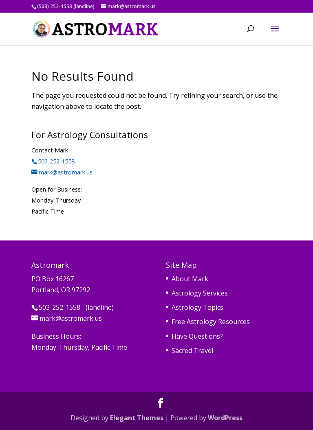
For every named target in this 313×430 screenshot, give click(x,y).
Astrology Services (200, 293)
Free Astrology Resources (211, 321)
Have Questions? (197, 336)
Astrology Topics (197, 307)
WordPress (225, 417)
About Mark (190, 278)
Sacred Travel (192, 350)
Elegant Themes (136, 417)
